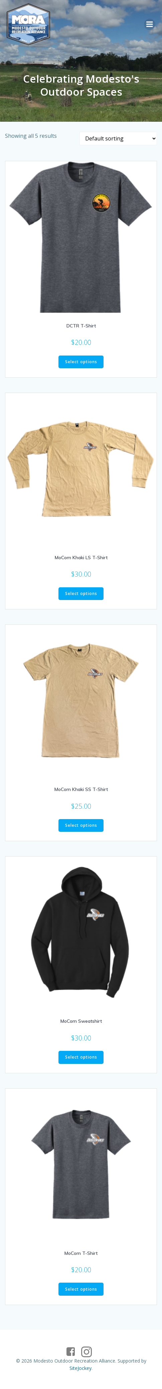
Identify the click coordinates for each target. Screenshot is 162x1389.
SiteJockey (80, 1368)
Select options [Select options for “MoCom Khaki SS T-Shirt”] (81, 825)
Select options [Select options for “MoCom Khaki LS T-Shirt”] (81, 593)
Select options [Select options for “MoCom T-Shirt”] (81, 1289)
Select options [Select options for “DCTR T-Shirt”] (81, 362)
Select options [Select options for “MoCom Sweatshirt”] (81, 1057)
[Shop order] (118, 138)
